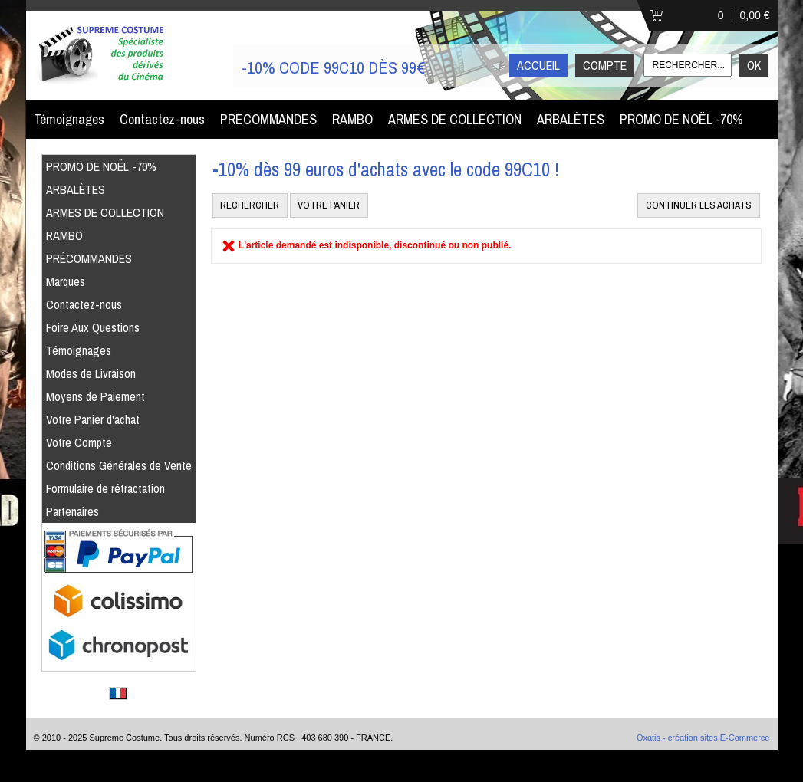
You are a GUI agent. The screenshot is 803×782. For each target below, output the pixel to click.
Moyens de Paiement (95, 396)
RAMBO (352, 119)
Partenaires (72, 511)
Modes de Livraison (91, 373)
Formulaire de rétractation (105, 488)
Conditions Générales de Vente (119, 465)
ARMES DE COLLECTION (455, 119)
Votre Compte (79, 442)
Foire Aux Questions (93, 327)
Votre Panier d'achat (93, 419)
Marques (65, 281)
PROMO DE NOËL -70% (681, 119)
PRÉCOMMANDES (268, 119)
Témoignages (69, 119)
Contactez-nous (162, 119)
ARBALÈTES (570, 119)
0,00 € (755, 15)
